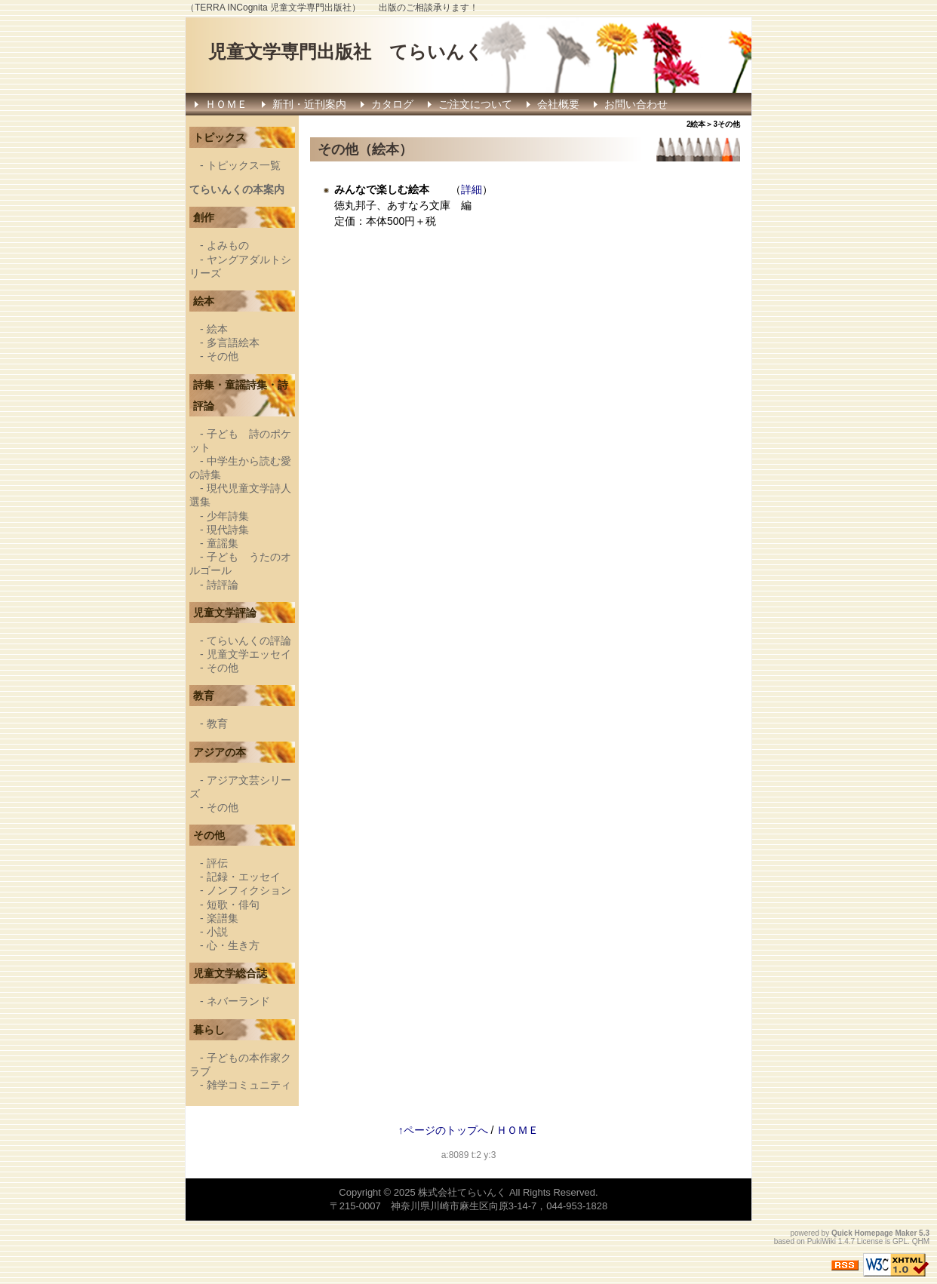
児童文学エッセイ (249, 654)
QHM (920, 1241)
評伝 (217, 863)
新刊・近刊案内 (309, 104)
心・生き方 (233, 945)
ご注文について (475, 104)
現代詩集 (228, 530)
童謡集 (222, 543)
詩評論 (222, 585)
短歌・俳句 (233, 904)
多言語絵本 (233, 342)
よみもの (228, 245)
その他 (222, 356)
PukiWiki (821, 1241)
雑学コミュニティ (249, 1085)
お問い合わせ (636, 104)
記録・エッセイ (244, 877)
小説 (217, 932)
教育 (217, 723)
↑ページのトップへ (443, 1130)
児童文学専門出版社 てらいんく (346, 51)
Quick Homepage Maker (874, 1233)
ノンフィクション (249, 890)
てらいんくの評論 (249, 640)
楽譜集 (222, 918)
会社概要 (558, 104)
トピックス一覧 (244, 165)
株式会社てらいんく (462, 1192)
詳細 (471, 189)
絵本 (217, 329)
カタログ (392, 104)
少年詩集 (228, 516)
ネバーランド (238, 1001)
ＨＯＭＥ (226, 104)
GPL (900, 1241)
